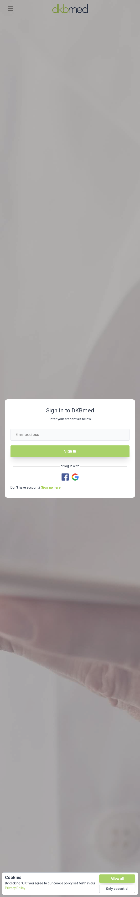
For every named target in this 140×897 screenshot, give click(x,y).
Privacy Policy (15, 888)
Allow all (117, 878)
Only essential (117, 888)
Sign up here (51, 487)
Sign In (70, 451)
